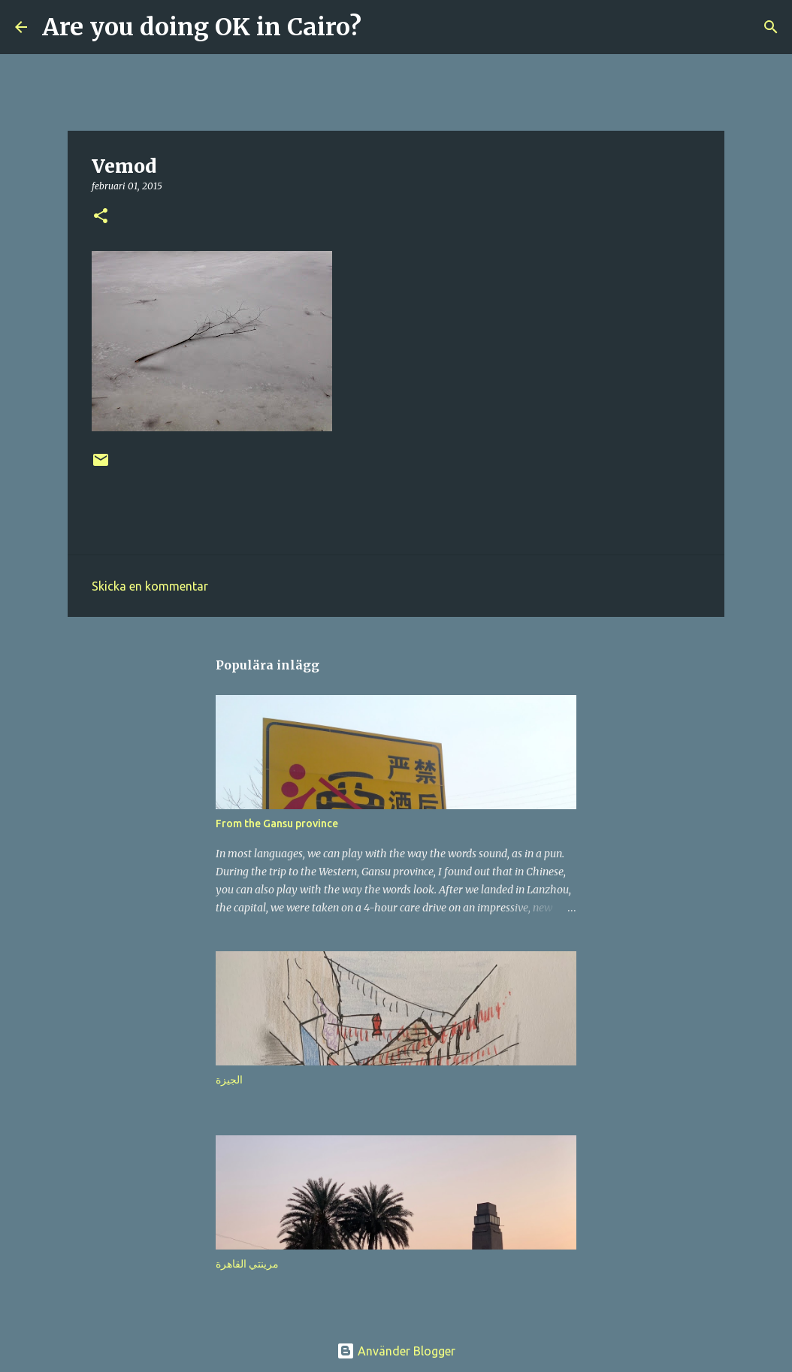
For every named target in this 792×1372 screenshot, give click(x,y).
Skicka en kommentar (150, 586)
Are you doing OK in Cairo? (201, 27)
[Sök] (382, 27)
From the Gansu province (277, 823)
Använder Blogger (396, 1351)
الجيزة (229, 1080)
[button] (101, 217)
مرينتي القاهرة (247, 1264)
